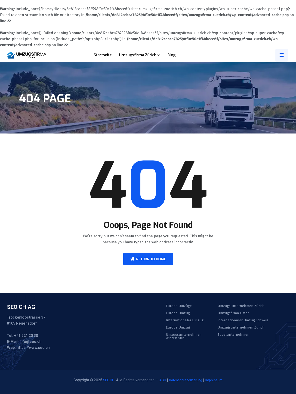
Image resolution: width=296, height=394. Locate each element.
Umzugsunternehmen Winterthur (184, 337)
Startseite (103, 55)
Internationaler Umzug (185, 321)
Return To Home (148, 259)
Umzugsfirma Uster (234, 313)
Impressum (215, 380)
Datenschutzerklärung (185, 380)
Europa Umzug (178, 313)
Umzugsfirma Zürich (137, 55)
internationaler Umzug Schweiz (244, 321)
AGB (161, 380)
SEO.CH (107, 380)
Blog (171, 55)
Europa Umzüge (179, 306)
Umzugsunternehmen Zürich (242, 306)
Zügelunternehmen (234, 336)
